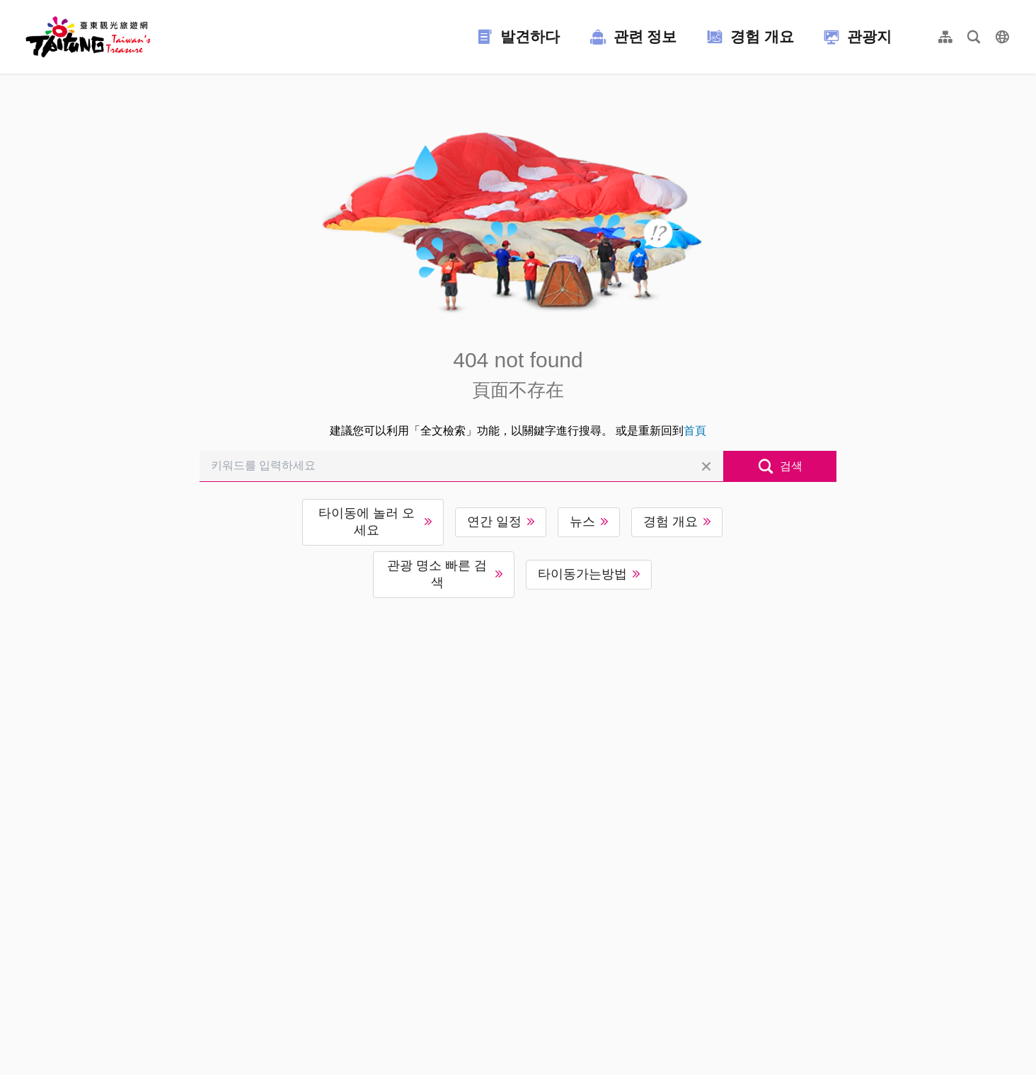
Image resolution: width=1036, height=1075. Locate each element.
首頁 (695, 431)
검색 (791, 466)
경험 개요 (670, 521)
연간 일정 (494, 521)
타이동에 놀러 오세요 (366, 521)
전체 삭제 (706, 466)
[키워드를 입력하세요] (461, 466)
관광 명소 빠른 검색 (437, 574)
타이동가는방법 (582, 574)
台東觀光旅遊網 (88, 36)
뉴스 (582, 521)
